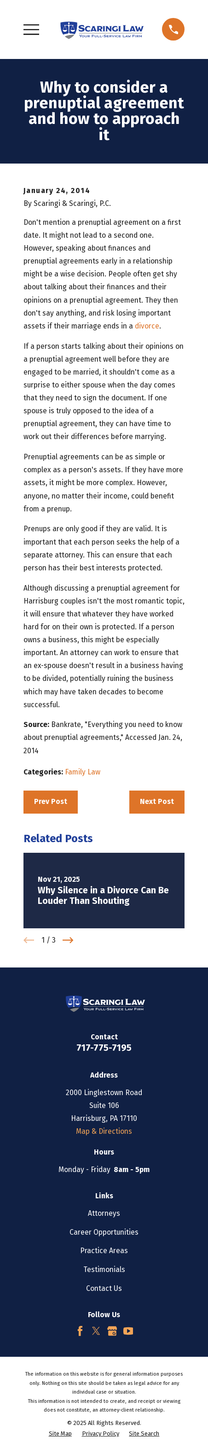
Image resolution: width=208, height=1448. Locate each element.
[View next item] (68, 940)
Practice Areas (104, 1250)
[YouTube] (128, 1331)
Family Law (82, 772)
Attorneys (104, 1213)
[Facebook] (80, 1331)
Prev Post (50, 801)
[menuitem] (60, 1433)
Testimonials (104, 1269)
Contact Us (104, 1288)
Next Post (157, 801)
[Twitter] (96, 1331)
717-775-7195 (104, 1048)
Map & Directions (104, 1131)
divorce (147, 326)
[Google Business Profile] (112, 1331)
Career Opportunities (104, 1232)
